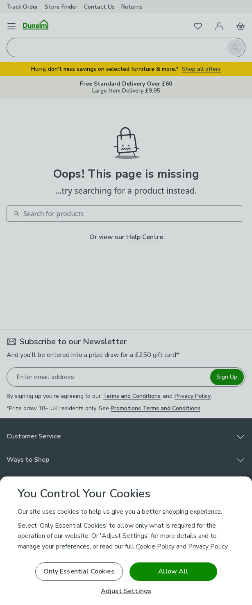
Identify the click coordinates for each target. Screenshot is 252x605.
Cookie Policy (155, 546)
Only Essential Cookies (78, 571)
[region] (126, 540)
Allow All (173, 571)
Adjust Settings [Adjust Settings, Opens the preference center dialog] (126, 591)
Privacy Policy (207, 546)
